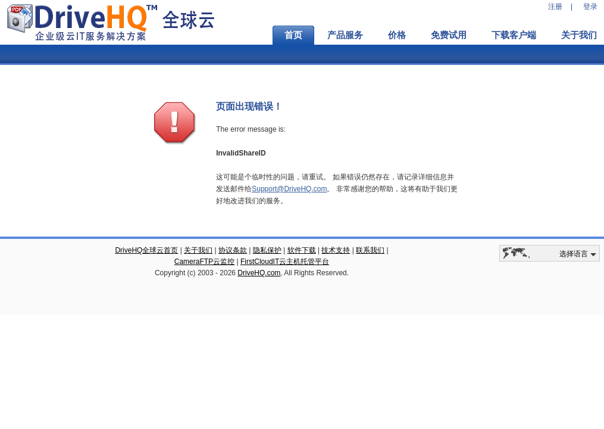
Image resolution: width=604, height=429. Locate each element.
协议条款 (232, 250)
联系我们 (370, 250)
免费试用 (449, 35)
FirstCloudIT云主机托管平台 (284, 261)
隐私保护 (267, 250)
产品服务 (345, 35)
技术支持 (335, 250)
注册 (555, 6)
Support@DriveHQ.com (289, 189)
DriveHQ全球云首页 (146, 250)
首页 (293, 35)
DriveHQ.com (258, 273)
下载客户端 (514, 35)
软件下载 (301, 250)
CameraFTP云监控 (204, 261)
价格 (397, 35)
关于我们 (198, 250)
